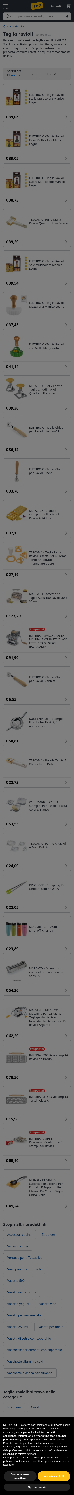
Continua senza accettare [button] (20, 1485)
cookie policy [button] (56, 1448)
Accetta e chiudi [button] (54, 1485)
